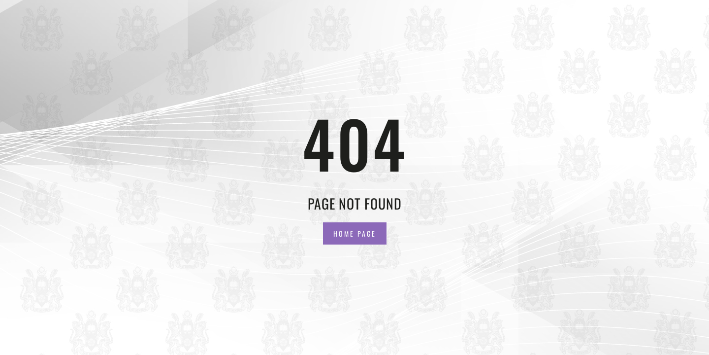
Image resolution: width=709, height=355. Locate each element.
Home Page (354, 233)
